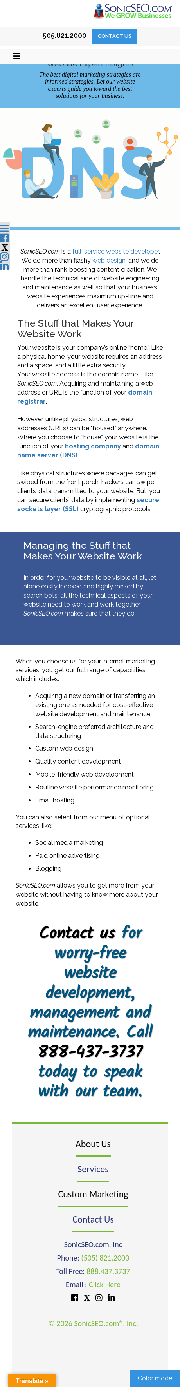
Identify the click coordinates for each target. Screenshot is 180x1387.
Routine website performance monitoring (94, 787)
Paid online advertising (67, 855)
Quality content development (78, 761)
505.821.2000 (64, 35)
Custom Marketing (93, 1194)
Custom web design (64, 748)
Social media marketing (69, 842)
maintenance (131, 714)
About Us (93, 1143)
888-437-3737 (90, 1053)
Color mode (155, 1378)
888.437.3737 (108, 1271)
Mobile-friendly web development (84, 774)
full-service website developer (115, 251)
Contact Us (114, 36)
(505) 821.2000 (105, 1258)
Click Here (105, 1284)
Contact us (77, 934)
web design (109, 260)
